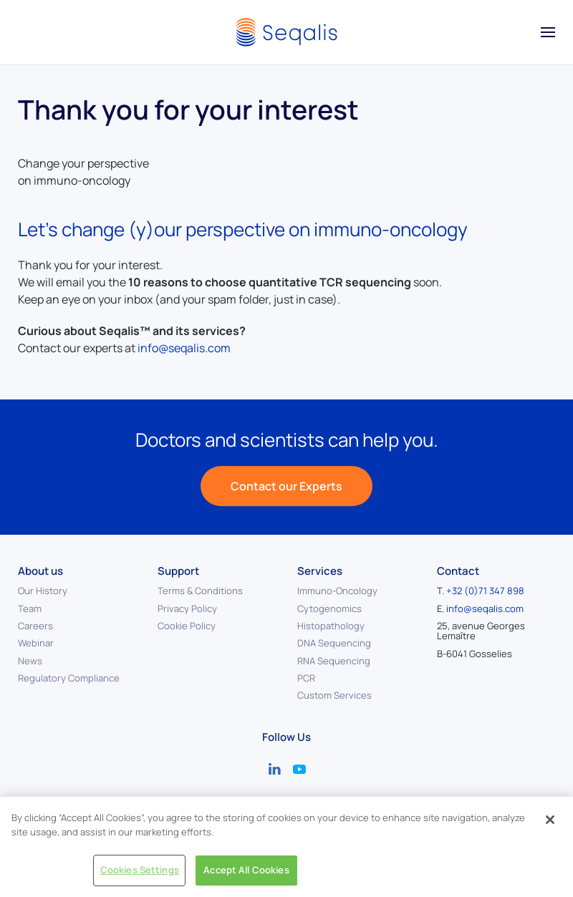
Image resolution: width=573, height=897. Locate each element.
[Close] (550, 819)
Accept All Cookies (246, 869)
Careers (35, 625)
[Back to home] (286, 32)
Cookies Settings (139, 869)
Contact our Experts (286, 486)
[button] (548, 32)
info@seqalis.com (184, 348)
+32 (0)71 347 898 (485, 590)
